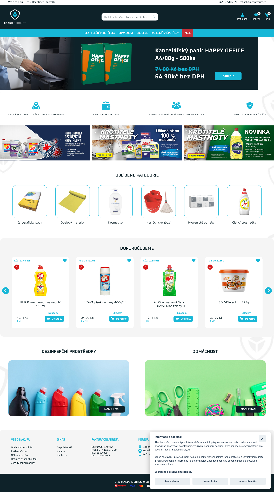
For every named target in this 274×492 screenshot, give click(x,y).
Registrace (38, 2)
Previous (4, 288)
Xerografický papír (30, 222)
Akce (188, 33)
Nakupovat (112, 408)
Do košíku (54, 318)
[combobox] (130, 17)
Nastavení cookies (248, 481)
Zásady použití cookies (23, 463)
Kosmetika (115, 222)
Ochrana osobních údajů (24, 459)
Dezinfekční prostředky (99, 33)
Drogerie (142, 33)
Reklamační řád (19, 451)
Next (266, 288)
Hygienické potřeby (201, 222)
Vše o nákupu (15, 2)
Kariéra (61, 451)
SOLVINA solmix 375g (234, 302)
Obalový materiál (72, 222)
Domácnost (125, 33)
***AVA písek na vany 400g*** (105, 302)
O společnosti (64, 447)
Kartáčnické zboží (158, 222)
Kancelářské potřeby (165, 33)
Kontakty (50, 2)
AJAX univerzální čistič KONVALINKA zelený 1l (169, 303)
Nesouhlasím (210, 481)
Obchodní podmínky (21, 447)
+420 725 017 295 (228, 2)
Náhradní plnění (19, 455)
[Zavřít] (262, 438)
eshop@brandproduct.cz (252, 2)
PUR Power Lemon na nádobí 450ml (40, 303)
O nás (27, 2)
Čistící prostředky (244, 222)
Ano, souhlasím (172, 481)
